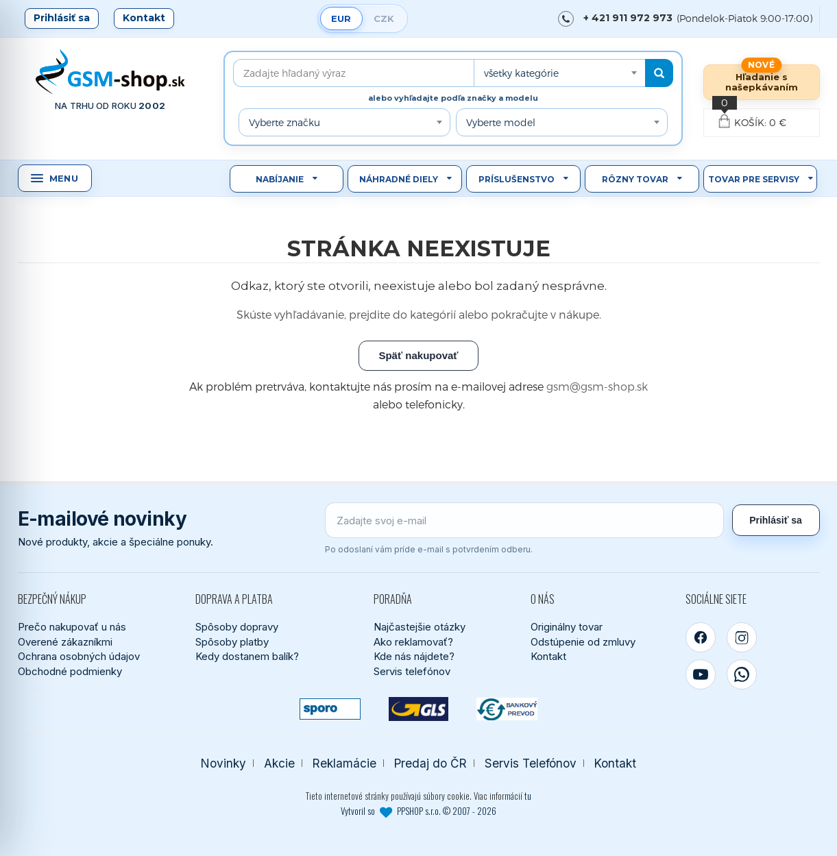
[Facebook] (701, 637)
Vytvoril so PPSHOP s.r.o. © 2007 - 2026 (418, 811)
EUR (341, 18)
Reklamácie (344, 763)
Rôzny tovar (635, 179)
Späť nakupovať (418, 355)
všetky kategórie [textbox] (521, 73)
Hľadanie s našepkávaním (761, 82)
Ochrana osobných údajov (79, 656)
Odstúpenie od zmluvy (583, 641)
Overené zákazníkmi (65, 641)
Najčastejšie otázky (419, 626)
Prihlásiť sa (62, 18)
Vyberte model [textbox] (500, 122)
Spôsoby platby (232, 641)
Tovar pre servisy (753, 179)
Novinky (223, 763)
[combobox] (559, 73)
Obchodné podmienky (70, 671)
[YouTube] (701, 674)
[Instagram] (742, 637)
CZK (384, 18)
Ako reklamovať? (413, 641)
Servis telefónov (412, 671)
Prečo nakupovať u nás (72, 626)
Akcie (279, 763)
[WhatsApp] (742, 674)
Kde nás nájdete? (414, 656)
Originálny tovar (567, 626)
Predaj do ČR (430, 763)
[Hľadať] (659, 73)
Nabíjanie (280, 179)
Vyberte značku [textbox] (284, 122)
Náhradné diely (398, 179)
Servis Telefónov (531, 763)
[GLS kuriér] (418, 709)
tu (527, 796)
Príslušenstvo (516, 179)
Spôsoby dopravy (236, 626)
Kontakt (144, 18)
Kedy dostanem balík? (247, 656)
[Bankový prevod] (507, 709)
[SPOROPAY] (330, 709)
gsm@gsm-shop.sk (597, 386)
